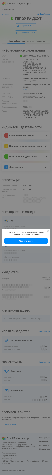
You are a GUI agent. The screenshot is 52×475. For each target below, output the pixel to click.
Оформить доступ (26, 241)
